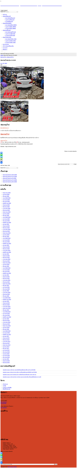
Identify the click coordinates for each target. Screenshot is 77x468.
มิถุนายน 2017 (6, 343)
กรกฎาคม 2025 (6, 208)
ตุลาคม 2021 (6, 275)
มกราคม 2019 (6, 313)
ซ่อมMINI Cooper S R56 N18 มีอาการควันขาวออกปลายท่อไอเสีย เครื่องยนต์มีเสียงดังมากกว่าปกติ (22, 376)
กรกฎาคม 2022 (6, 259)
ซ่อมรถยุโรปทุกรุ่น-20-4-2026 (10, 181)
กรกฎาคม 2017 (6, 341)
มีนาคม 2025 (6, 215)
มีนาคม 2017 (6, 348)
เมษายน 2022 (6, 264)
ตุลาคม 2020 (6, 290)
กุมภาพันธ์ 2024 (6, 238)
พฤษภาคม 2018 (6, 325)
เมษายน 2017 (6, 346)
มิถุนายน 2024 (6, 231)
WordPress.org (6, 389)
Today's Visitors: (7, 444)
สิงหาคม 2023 (6, 248)
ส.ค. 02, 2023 (3, 63)
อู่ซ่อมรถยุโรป (10, 57)
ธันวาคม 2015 (6, 357)
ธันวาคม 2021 (6, 271)
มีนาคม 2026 (6, 196)
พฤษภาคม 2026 (6, 192)
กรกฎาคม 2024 (6, 229)
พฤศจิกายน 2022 (7, 252)
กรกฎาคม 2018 (6, 322)
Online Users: (6, 442)
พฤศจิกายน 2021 (7, 273)
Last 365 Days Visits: (8, 447)
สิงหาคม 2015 (6, 362)
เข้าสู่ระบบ (5, 384)
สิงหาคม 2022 (6, 257)
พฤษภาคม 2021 (6, 283)
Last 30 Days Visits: (8, 446)
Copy (75, 164)
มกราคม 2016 (6, 355)
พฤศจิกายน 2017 (7, 334)
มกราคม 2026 (6, 199)
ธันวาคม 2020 (6, 289)
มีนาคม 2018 (6, 329)
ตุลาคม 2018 (6, 318)
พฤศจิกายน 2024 (7, 222)
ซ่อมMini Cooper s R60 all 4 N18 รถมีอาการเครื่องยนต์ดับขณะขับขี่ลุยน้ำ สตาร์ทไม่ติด (20, 372)
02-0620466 (3, 403)
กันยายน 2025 (6, 205)
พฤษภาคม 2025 (6, 212)
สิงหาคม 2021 (6, 278)
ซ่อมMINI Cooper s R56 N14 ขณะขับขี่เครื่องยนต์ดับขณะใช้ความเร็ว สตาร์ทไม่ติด (19, 369)
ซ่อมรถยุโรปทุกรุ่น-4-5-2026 (9, 178)
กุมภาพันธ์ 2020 (6, 297)
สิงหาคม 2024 (6, 227)
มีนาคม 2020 (6, 296)
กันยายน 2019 (6, 303)
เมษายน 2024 (6, 234)
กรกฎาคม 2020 (6, 292)
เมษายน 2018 (6, 327)
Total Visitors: (6, 449)
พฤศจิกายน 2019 (7, 299)
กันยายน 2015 (6, 360)
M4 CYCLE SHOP (12, 466)
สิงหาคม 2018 (6, 320)
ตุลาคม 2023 (6, 245)
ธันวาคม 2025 (6, 201)
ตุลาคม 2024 (6, 224)
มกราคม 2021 (6, 287)
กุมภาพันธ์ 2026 (6, 198)
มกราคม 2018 (6, 332)
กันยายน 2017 (6, 338)
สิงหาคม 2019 (6, 304)
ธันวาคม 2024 (6, 220)
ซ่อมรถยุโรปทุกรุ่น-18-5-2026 (10, 174)
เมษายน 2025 (6, 213)
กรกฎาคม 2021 (6, 280)
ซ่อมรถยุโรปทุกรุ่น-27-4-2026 (10, 180)
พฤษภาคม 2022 (6, 262)
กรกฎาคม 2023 (6, 250)
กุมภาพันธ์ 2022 (6, 268)
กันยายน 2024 (6, 226)
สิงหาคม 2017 (6, 339)
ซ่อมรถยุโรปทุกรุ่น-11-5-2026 (10, 176)
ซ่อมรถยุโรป (3, 57)
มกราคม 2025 (6, 219)
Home (1, 55)
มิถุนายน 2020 (6, 294)
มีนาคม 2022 (6, 266)
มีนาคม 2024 (6, 236)
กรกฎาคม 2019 (6, 306)
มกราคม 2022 (6, 269)
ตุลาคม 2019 (6, 301)
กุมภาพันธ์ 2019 (6, 311)
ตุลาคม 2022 (6, 254)
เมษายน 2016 (6, 353)
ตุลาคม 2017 (6, 336)
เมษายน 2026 (6, 194)
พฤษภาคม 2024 (6, 233)
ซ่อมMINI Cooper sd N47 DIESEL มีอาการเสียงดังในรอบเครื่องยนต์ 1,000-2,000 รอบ (19, 374)
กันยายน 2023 (6, 247)
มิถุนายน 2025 (6, 210)
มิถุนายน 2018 (6, 324)
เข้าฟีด (4, 385)
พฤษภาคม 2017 (6, 345)
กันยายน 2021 (6, 276)
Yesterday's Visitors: (8, 445)
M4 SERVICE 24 (4, 128)
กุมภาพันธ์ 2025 (6, 217)
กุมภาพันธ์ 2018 (6, 331)
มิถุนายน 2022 (6, 261)
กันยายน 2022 (6, 255)
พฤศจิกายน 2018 (7, 317)
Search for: (3, 11)
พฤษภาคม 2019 (6, 308)
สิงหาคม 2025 (6, 206)
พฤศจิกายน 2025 (7, 203)
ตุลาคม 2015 (6, 359)
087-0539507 (3, 402)
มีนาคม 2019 (6, 310)
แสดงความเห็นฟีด (7, 387)
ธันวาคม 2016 (6, 352)
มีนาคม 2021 (6, 285)
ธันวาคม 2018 (6, 315)
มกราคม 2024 (6, 240)
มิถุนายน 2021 (6, 282)
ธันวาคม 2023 (6, 241)
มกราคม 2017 (6, 350)
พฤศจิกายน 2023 (7, 243)
